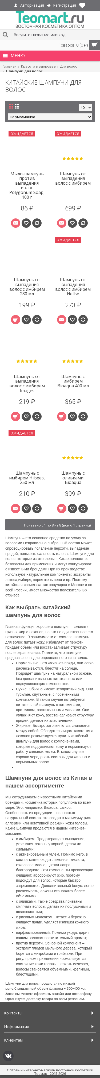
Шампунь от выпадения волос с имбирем (73, 178)
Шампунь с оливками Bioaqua (73, 477)
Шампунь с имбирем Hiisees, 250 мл (27, 477)
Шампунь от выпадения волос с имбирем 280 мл (27, 287)
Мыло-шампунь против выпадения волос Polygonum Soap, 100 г (27, 185)
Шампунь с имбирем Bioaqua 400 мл (73, 381)
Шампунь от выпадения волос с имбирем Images (27, 383)
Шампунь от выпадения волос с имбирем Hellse (73, 287)
